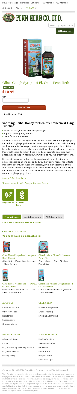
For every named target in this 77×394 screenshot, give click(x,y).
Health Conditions (47, 339)
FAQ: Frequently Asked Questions (18, 347)
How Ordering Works (48, 307)
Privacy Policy (8, 355)
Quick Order (8, 8)
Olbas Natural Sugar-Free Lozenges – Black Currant (19, 256)
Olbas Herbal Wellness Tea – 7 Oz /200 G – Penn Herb (19, 285)
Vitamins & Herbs (46, 343)
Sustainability (8, 319)
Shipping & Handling (48, 315)
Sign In (19, 8)
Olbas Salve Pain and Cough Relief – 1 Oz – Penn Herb (55, 285)
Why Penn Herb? (10, 311)
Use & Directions (32, 217)
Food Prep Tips (45, 359)
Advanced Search (10, 339)
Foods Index (44, 351)
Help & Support (11, 334)
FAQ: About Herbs (10, 351)
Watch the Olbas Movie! (15, 231)
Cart (33, 8)
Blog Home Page (10, 2)
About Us (7, 303)
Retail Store (7, 315)
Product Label (11, 217)
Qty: (15, 99)
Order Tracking (45, 311)
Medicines (43, 347)
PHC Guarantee (54, 217)
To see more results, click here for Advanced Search (25, 183)
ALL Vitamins (62, 2)
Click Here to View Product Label (21, 222)
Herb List (24, 2)
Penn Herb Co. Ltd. (32, 17)
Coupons (35, 2)
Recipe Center (45, 355)
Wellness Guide (47, 334)
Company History (10, 307)
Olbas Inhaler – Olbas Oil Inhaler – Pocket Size (54, 256)
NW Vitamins (48, 2)
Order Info (45, 303)
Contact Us (7, 343)
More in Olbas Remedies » (14, 178)
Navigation (65, 31)
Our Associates (9, 324)
